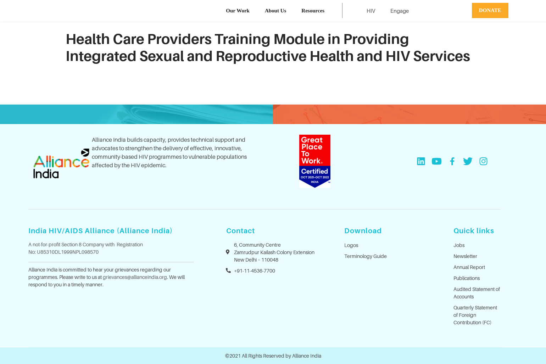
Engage (399, 10)
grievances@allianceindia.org (135, 277)
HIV (371, 10)
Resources (312, 10)
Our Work (238, 10)
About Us (275, 10)
